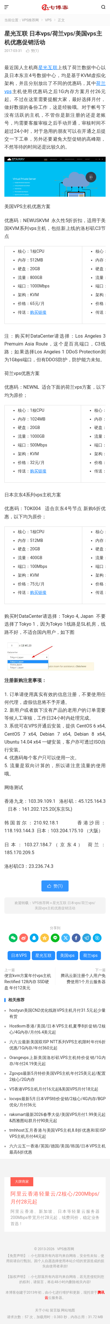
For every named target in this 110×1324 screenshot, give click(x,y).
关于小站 (42, 1310)
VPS (48, 20)
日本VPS (19, 955)
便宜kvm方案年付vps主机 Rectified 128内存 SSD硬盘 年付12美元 (27, 981)
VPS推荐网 (55, 7)
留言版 (55, 1310)
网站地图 (68, 1310)
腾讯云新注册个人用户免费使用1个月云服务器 (83, 978)
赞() (32, 51)
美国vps (67, 955)
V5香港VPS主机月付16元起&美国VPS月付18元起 (53, 1089)
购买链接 (38, 312)
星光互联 (47, 67)
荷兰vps (90, 955)
